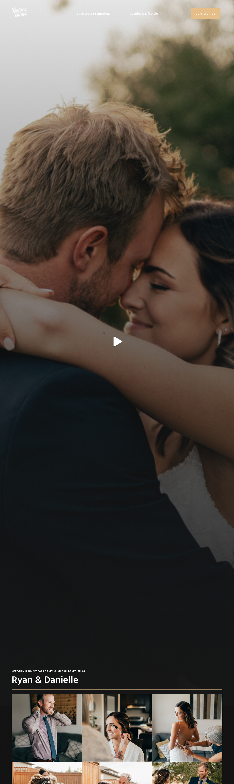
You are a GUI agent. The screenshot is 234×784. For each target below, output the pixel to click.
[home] (20, 12)
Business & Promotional (93, 13)
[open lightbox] (117, 353)
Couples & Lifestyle (144, 13)
